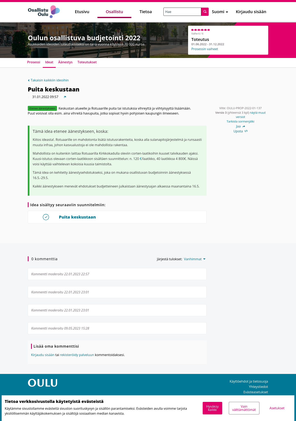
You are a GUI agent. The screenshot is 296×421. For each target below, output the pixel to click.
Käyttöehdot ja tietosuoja (249, 381)
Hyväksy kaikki (212, 408)
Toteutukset (87, 62)
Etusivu (82, 11)
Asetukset (276, 408)
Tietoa (146, 11)
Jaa (240, 126)
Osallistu (114, 11)
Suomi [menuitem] (218, 11)
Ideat (49, 62)
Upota (241, 131)
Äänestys (65, 62)
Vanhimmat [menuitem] (193, 259)
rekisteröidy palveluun (77, 355)
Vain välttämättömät (244, 408)
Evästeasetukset (255, 392)
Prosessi (33, 62)
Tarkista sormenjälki (240, 121)
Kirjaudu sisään (251, 11)
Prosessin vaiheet (204, 49)
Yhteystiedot (258, 386)
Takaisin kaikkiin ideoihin (48, 80)
